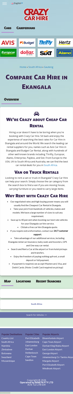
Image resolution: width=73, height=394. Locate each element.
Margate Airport (50, 360)
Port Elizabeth (32, 338)
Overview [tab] (11, 99)
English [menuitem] (16, 3)
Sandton (29, 360)
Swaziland (6, 357)
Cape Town (30, 356)
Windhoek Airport (51, 368)
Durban (29, 349)
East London (31, 345)
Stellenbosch (31, 352)
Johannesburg (32, 341)
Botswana (6, 353)
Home (23, 67)
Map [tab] (7, 281)
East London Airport (52, 349)
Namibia (5, 345)
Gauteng (48, 67)
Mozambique (8, 360)
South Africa (35, 67)
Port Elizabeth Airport (53, 364)
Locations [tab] (23, 281)
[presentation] (26, 28)
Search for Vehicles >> (36, 315)
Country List (7, 338)
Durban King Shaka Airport (55, 345)
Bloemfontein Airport (53, 338)
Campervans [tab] (25, 28)
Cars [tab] (7, 28)
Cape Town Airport (51, 341)
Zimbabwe (6, 349)
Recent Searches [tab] (48, 281)
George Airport (50, 353)
